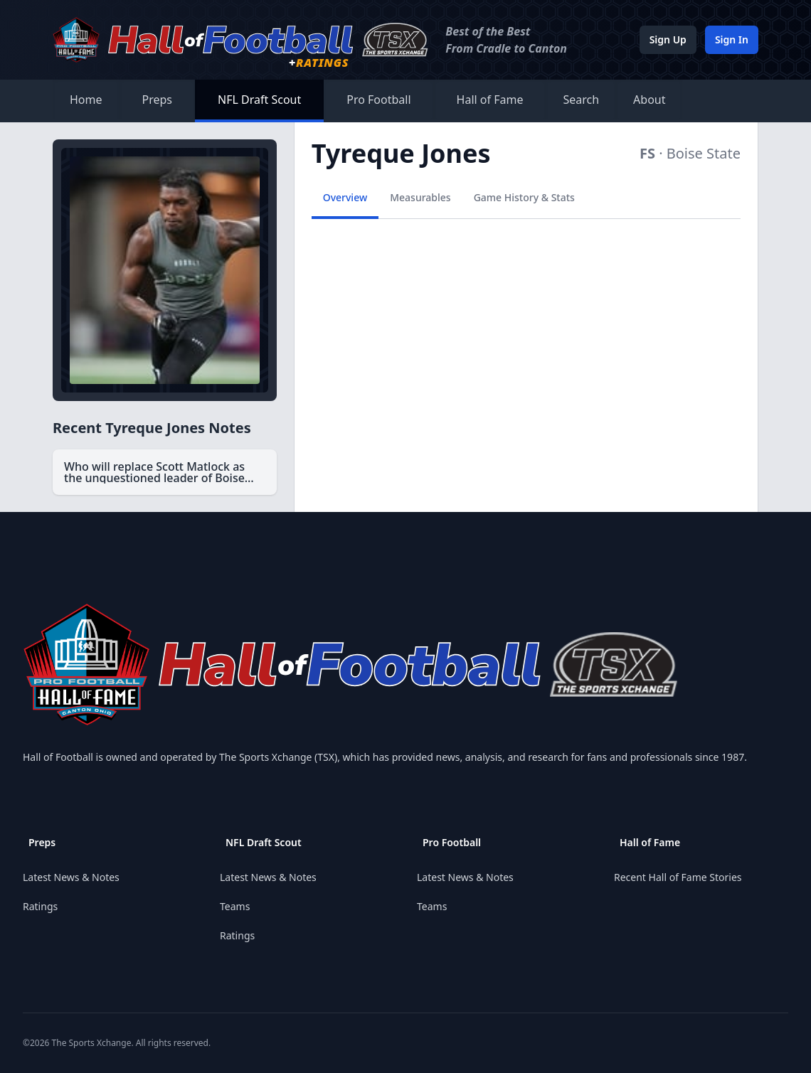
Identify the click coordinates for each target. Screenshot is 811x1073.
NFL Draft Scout (259, 99)
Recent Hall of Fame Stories (678, 877)
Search (581, 99)
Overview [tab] (345, 197)
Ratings (40, 906)
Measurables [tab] (420, 197)
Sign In (731, 39)
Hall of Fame (490, 99)
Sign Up (668, 39)
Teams (235, 906)
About (649, 99)
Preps (157, 99)
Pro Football (378, 99)
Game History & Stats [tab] (524, 197)
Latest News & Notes (71, 877)
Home (86, 99)
